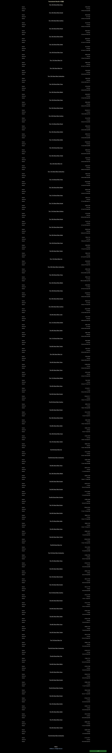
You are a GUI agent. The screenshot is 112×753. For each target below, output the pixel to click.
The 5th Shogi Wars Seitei (56, 712)
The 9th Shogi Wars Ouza (56, 529)
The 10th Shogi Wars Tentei (56, 155)
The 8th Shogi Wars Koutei (56, 481)
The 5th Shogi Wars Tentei (56, 632)
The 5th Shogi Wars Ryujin (56, 696)
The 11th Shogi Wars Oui (56, 60)
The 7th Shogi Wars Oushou (56, 592)
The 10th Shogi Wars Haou (56, 291)
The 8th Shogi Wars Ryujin (56, 410)
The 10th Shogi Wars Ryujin (56, 219)
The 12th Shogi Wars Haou (56, 100)
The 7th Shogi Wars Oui (56, 640)
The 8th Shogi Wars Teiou (56, 465)
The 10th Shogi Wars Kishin (56, 418)
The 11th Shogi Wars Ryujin (56, 124)
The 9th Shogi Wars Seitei (56, 330)
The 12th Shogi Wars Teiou (56, 84)
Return (56, 746)
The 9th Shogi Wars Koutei (56, 394)
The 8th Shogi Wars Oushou (56, 497)
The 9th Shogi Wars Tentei (56, 251)
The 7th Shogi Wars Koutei (56, 577)
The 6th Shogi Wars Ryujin (56, 600)
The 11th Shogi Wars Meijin (56, 378)
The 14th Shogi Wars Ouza (56, 52)
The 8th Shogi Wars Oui (56, 545)
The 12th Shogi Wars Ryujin (56, 28)
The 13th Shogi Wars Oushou (56, 20)
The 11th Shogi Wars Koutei (56, 203)
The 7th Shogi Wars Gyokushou (56, 553)
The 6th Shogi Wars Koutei (56, 680)
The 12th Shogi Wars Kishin (56, 227)
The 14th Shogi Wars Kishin (56, 36)
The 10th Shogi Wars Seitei (56, 235)
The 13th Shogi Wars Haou (56, 5)
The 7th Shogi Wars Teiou (56, 561)
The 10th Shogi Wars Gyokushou (56, 267)
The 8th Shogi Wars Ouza (56, 624)
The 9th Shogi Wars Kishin (56, 513)
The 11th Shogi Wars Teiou (56, 179)
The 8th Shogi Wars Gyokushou (56, 457)
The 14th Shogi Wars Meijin (56, 92)
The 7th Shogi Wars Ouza (56, 720)
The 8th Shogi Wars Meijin (56, 664)
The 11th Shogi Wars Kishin (56, 322)
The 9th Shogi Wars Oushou (56, 402)
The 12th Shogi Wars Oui (56, 163)
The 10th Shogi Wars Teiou (56, 275)
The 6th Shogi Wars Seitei (56, 616)
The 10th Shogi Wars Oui (56, 354)
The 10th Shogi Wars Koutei (56, 298)
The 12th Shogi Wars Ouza (56, 243)
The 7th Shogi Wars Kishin (56, 704)
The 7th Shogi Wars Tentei (56, 441)
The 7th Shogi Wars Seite (56, 521)
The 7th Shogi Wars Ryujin (56, 505)
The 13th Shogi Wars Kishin (56, 132)
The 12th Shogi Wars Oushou (56, 116)
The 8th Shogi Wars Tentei (56, 346)
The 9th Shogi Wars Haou (56, 386)
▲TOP (98, 751)
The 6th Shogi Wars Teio (56, 656)
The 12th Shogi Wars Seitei (56, 44)
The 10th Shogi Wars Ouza (56, 434)
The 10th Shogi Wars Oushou (56, 306)
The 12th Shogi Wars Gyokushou (56, 76)
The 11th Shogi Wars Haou (56, 195)
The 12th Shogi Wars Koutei (56, 108)
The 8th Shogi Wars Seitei (56, 426)
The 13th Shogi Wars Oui (56, 68)
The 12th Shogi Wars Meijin (56, 283)
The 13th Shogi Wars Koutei (56, 12)
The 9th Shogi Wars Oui (56, 449)
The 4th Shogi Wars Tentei (56, 727)
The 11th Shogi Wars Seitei (56, 140)
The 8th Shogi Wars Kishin (56, 608)
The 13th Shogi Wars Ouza (56, 148)
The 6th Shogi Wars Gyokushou (56, 648)
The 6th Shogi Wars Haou (56, 672)
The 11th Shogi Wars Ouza (56, 338)
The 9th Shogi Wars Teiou (56, 362)
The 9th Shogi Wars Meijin (56, 569)
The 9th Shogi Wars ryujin (56, 314)
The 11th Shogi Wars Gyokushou (56, 171)
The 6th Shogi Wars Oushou (56, 688)
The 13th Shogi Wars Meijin (56, 187)
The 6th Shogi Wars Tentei (56, 537)
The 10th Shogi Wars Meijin (56, 473)
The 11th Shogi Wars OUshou (56, 211)
